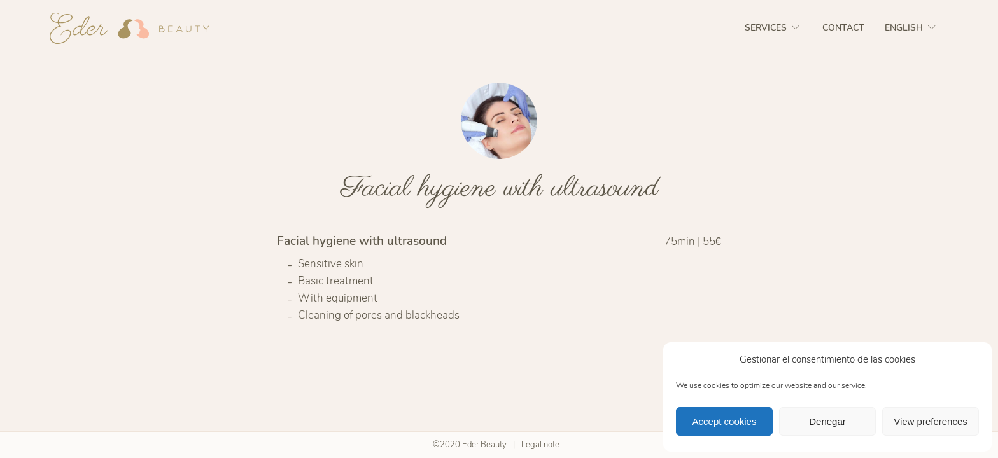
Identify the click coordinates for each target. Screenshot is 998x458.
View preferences (930, 421)
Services (773, 28)
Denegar (827, 421)
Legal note (540, 444)
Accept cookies (724, 421)
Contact (843, 28)
